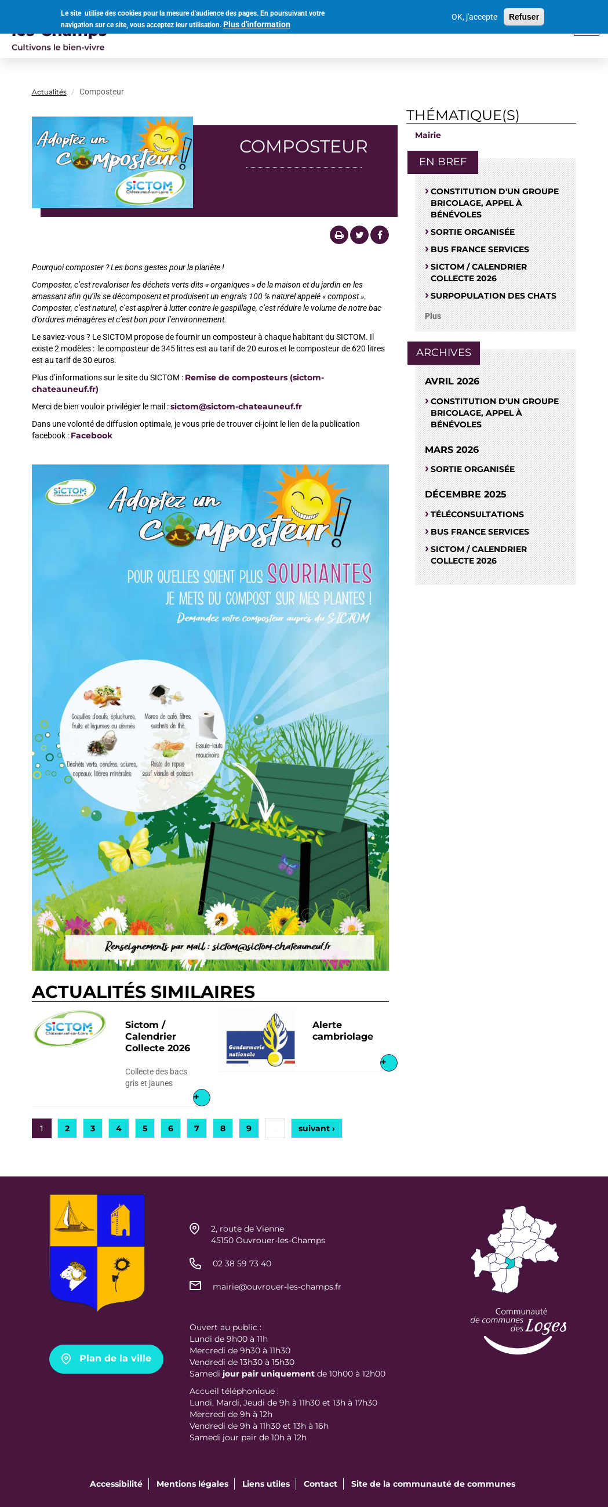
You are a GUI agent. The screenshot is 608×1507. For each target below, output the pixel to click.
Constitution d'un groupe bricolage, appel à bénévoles (495, 203)
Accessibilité (116, 1484)
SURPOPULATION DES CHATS (493, 295)
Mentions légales (192, 1484)
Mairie (428, 135)
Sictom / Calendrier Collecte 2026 (157, 1036)
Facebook (91, 435)
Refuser (524, 16)
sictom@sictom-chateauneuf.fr (236, 406)
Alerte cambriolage (342, 1030)
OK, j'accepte (474, 16)
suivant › (316, 1128)
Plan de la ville (115, 1358)
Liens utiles (266, 1484)
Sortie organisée (473, 232)
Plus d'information (256, 24)
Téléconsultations (477, 514)
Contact (320, 1484)
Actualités (49, 92)
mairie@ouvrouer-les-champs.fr (277, 1286)
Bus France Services (480, 249)
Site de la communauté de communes (433, 1484)
